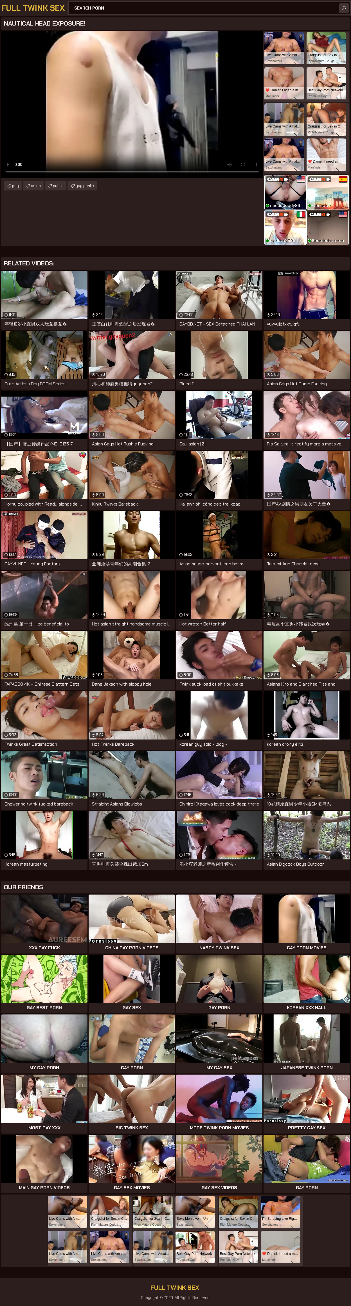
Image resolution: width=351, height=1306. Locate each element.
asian (36, 185)
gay (15, 185)
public (58, 185)
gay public (85, 185)
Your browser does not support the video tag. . (132, 104)
